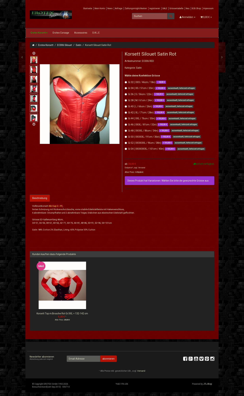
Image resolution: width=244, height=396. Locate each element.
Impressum (208, 8)
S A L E (96, 32)
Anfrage (118, 8)
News (110, 8)
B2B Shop (196, 8)
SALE (164, 8)
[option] (62, 294)
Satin (78, 45)
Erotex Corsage (61, 32)
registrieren (154, 8)
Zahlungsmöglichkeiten (136, 8)
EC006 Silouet (64, 45)
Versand (141, 168)
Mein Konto (100, 8)
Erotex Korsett (39, 32)
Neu (187, 8)
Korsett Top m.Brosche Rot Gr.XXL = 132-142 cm (62, 313)
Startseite (87, 8)
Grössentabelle (176, 8)
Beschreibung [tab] (39, 198)
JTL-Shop (207, 384)
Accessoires (80, 32)
